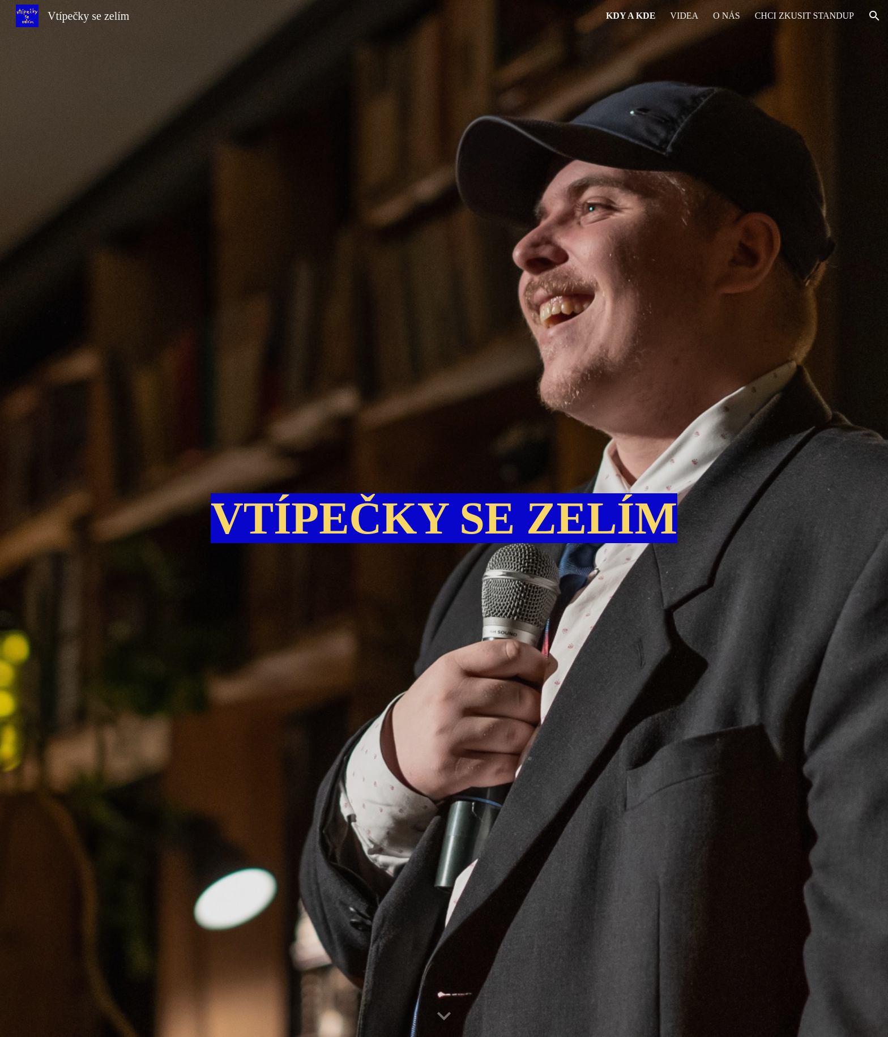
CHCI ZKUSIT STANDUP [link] (804, 15)
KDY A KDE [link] (630, 15)
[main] (444, 518)
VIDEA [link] (684, 15)
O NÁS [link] (726, 15)
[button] (874, 15)
